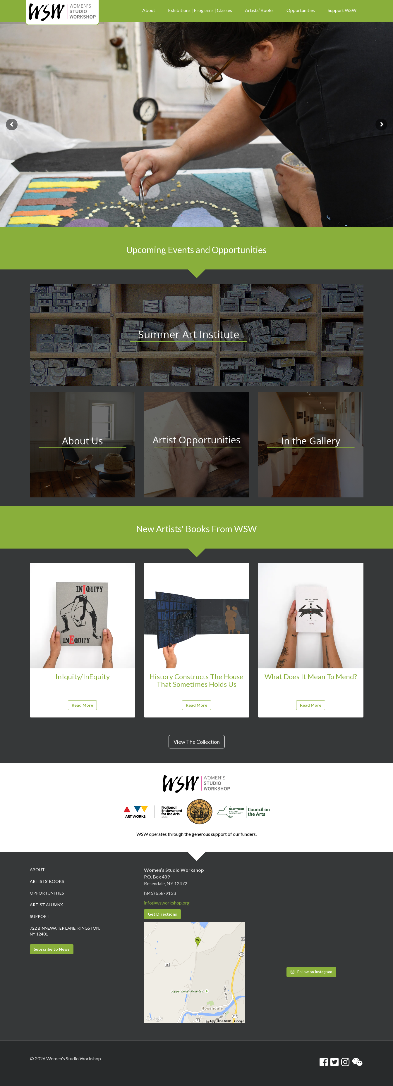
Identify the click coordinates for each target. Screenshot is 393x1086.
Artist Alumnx (46, 904)
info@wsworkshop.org (167, 902)
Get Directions (162, 914)
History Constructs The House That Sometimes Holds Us (196, 680)
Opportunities (47, 892)
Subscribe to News (52, 949)
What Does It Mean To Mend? (311, 676)
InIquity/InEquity (82, 676)
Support (39, 916)
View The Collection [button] (197, 742)
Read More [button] (82, 705)
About (37, 869)
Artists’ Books (47, 881)
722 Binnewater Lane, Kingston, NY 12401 (65, 931)
